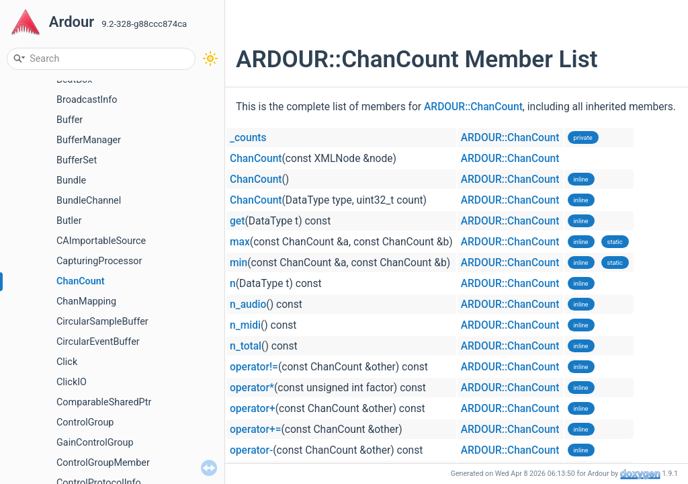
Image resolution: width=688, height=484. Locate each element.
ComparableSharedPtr (103, 402)
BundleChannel (88, 200)
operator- (251, 450)
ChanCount (80, 281)
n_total (245, 346)
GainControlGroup (95, 442)
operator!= (254, 367)
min (238, 263)
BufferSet (76, 160)
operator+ (252, 409)
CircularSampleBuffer (102, 321)
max (240, 242)
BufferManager (88, 140)
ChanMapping (86, 301)
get (237, 221)
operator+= (255, 430)
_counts (248, 138)
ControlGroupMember (103, 463)
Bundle (71, 180)
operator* (252, 388)
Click (66, 362)
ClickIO (71, 382)
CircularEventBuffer (98, 342)
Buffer (69, 120)
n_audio (248, 304)
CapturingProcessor (99, 261)
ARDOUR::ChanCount (473, 107)
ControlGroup (85, 422)
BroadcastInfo (86, 100)
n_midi (245, 325)
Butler (69, 221)
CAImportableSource (101, 241)
